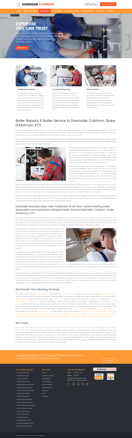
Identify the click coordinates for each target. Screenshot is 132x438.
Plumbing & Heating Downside (25, 402)
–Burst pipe (102, 311)
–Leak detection (64, 313)
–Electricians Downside (45, 311)
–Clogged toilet (111, 311)
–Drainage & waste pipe (107, 294)
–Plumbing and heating (105, 316)
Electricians (100, 11)
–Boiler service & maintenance (106, 308)
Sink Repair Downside (22, 416)
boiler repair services (50, 130)
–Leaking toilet (75, 313)
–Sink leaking (50, 316)
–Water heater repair (80, 316)
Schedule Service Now (108, 4)
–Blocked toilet (85, 311)
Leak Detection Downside (23, 393)
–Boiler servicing (67, 294)
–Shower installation (30, 316)
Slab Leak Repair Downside (24, 419)
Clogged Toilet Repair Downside (25, 384)
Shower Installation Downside (24, 407)
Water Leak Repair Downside (24, 425)
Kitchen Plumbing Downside (24, 387)
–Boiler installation (43, 294)
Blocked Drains (57, 11)
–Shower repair (41, 316)
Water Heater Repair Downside (25, 422)
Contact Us (111, 11)
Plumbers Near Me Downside (24, 399)
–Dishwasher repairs (32, 301)
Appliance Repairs (87, 11)
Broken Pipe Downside (23, 375)
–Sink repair (58, 316)
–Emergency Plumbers (79, 308)
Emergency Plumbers (30, 11)
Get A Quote (109, 356)
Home (19, 11)
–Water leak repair (92, 316)
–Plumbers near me (87, 313)
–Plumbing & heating (101, 313)
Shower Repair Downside (23, 410)
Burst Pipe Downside (22, 378)
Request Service (22, 48)
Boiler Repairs (44, 11)
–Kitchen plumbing (36, 313)
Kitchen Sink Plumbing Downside (25, 390)
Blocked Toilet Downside (23, 372)
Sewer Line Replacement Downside (26, 405)
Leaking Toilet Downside (23, 396)
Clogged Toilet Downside (23, 381)
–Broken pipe (95, 311)
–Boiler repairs (58, 299)
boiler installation (62, 264)
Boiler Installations (72, 11)
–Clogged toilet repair (22, 313)
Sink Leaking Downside (23, 413)
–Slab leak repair (68, 316)
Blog (43, 393)
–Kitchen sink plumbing (50, 313)
